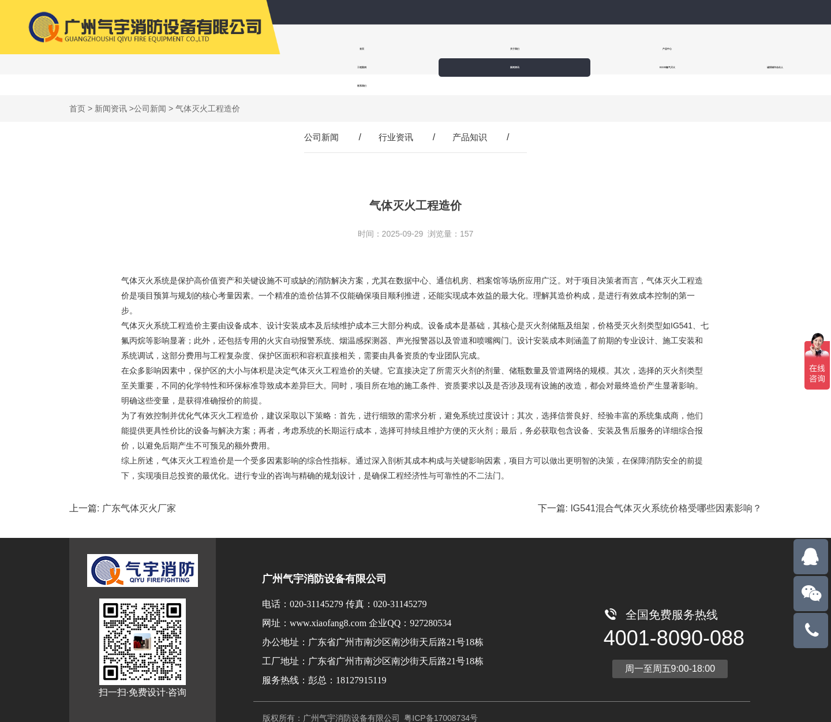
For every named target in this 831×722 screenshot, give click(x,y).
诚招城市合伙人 (743, 49)
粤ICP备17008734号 (440, 699)
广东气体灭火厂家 (139, 490)
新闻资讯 (600, 49)
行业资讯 (395, 119)
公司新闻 (150, 90)
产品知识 (472, 119)
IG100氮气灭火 (670, 49)
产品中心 (459, 49)
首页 (318, 49)
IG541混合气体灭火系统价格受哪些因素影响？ (666, 490)
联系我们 (318, 67)
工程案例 (529, 49)
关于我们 (388, 49)
